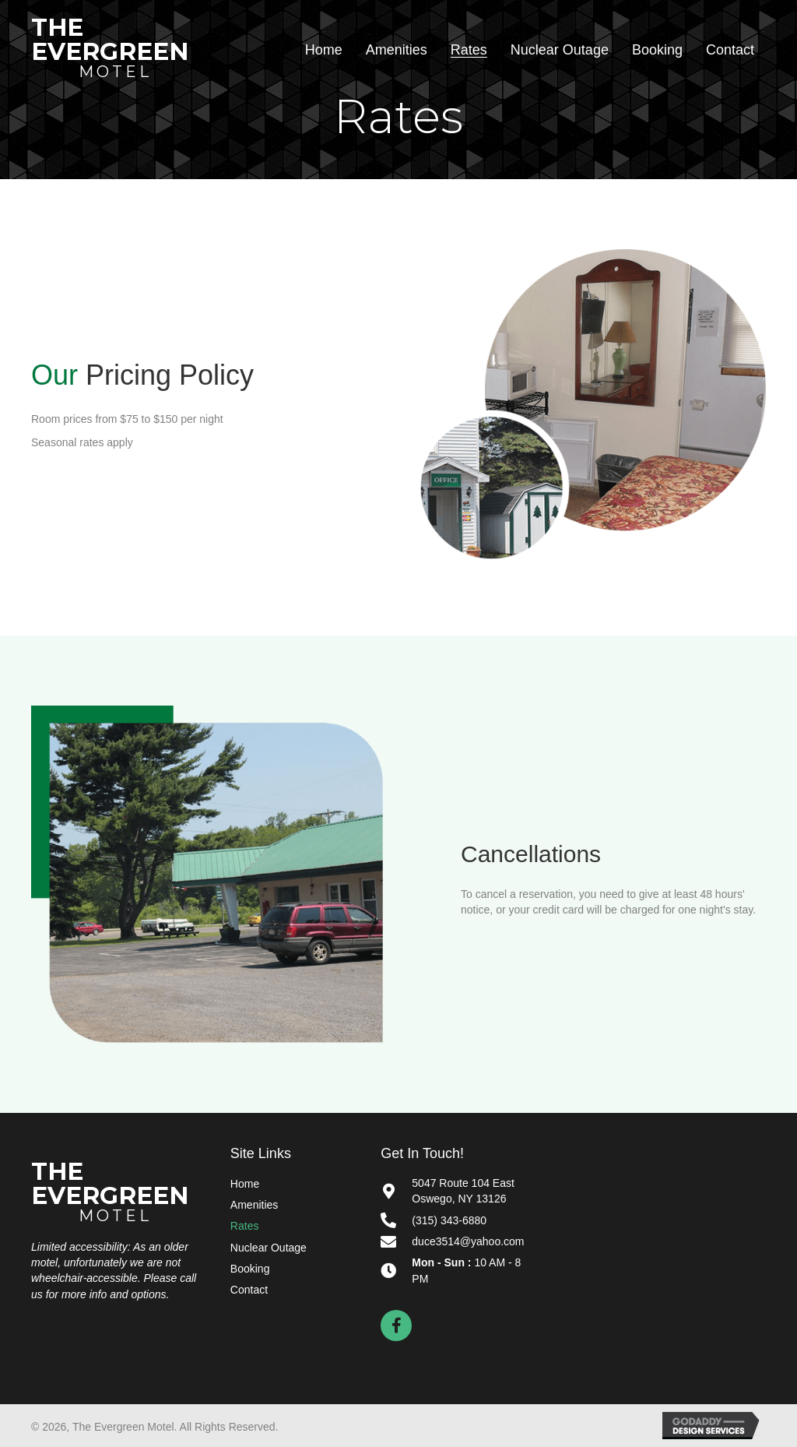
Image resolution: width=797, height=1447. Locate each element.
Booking (250, 1268)
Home (244, 1184)
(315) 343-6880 (449, 1220)
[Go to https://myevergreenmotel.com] (115, 47)
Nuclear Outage (268, 1247)
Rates (244, 1226)
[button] (396, 1325)
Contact (249, 1289)
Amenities (254, 1205)
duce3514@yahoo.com (468, 1241)
